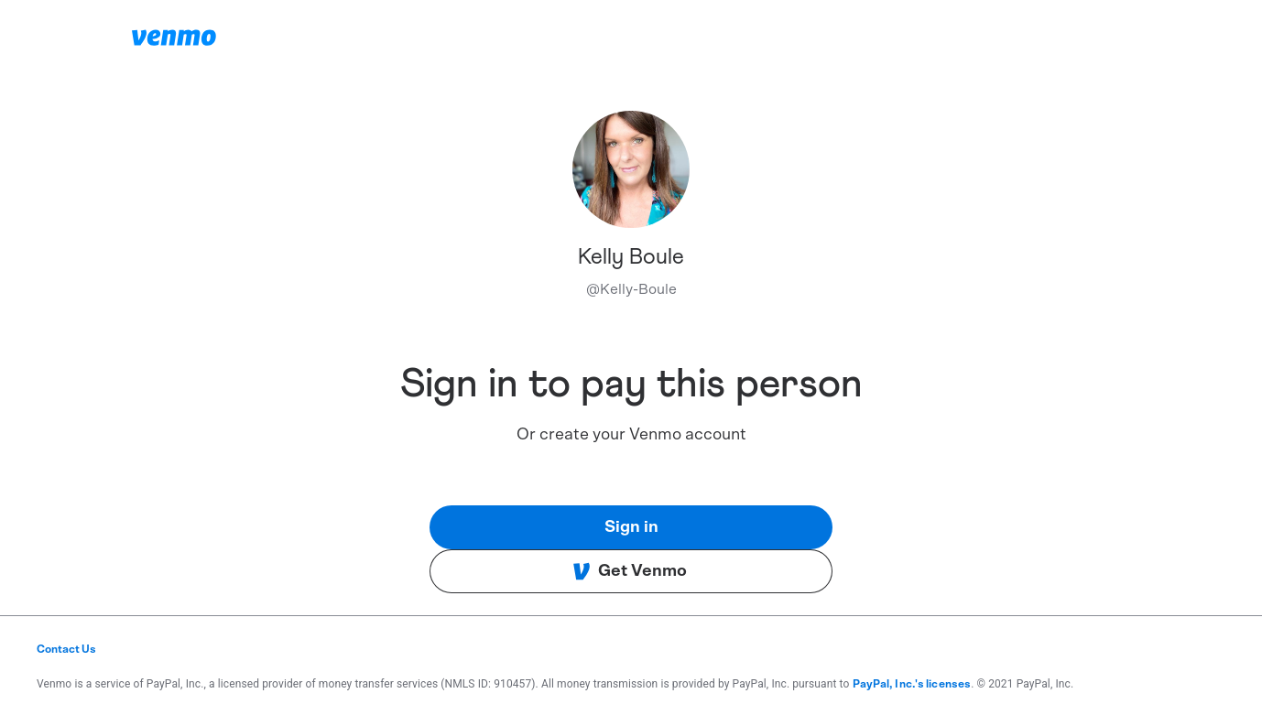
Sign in (631, 527)
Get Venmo (629, 571)
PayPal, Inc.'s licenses (912, 683)
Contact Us (66, 649)
